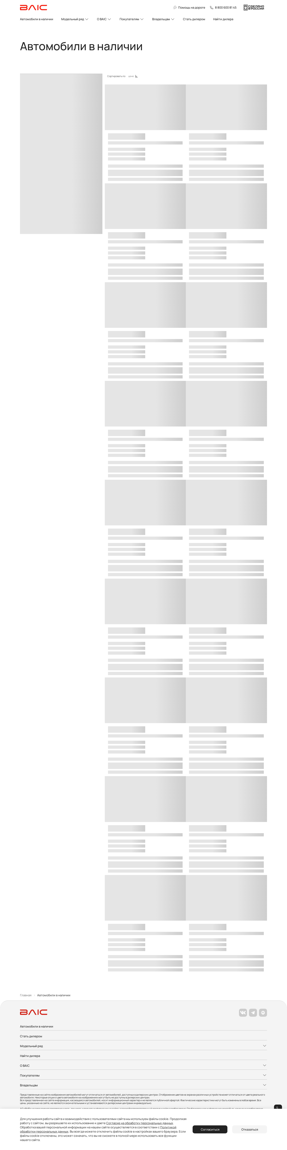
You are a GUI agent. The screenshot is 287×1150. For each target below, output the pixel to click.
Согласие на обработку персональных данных (139, 1123)
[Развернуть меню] (143, 1046)
